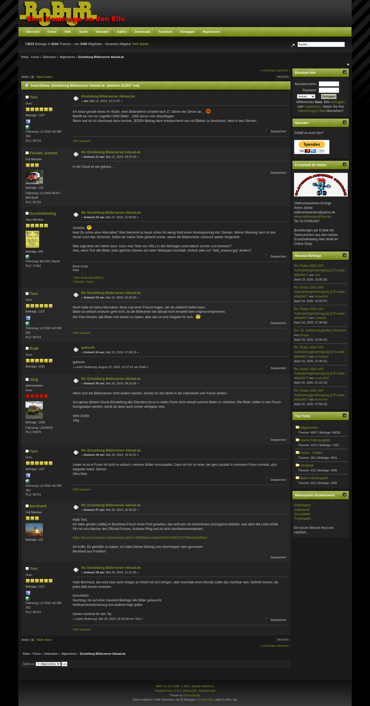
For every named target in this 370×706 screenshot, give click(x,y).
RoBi (34, 348)
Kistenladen (302, 505)
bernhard (38, 506)
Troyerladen (302, 519)
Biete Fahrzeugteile (314, 478)
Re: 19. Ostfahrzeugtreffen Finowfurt (320, 330)
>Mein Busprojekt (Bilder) (88, 277)
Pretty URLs (206, 699)
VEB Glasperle (82, 141)
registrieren (313, 106)
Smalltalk (307, 465)
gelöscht (87, 348)
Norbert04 (321, 296)
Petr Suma (140, 44)
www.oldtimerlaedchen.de (312, 217)
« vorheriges (268, 70)
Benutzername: (306, 84)
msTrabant (321, 356)
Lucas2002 (321, 378)
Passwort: (310, 90)
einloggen (338, 102)
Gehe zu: (29, 663)
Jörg (34, 379)
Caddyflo (320, 317)
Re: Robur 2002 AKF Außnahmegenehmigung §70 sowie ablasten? (319, 270)
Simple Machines (203, 686)
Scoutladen (302, 514)
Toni (34, 97)
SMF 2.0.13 (163, 686)
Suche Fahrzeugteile (315, 440)
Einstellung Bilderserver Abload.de (108, 96)
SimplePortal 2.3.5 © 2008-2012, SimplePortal (185, 690)
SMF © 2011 (182, 686)
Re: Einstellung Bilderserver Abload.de (111, 152)
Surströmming (43, 213)
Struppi (304, 335)
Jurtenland (301, 510)
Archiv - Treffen (311, 453)
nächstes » (284, 70)
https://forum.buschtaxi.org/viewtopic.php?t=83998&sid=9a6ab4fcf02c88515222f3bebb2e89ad (140, 538)
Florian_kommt (43, 153)
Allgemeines (309, 428)
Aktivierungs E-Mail (311, 111)
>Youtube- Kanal (83, 281)
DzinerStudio (192, 695)
